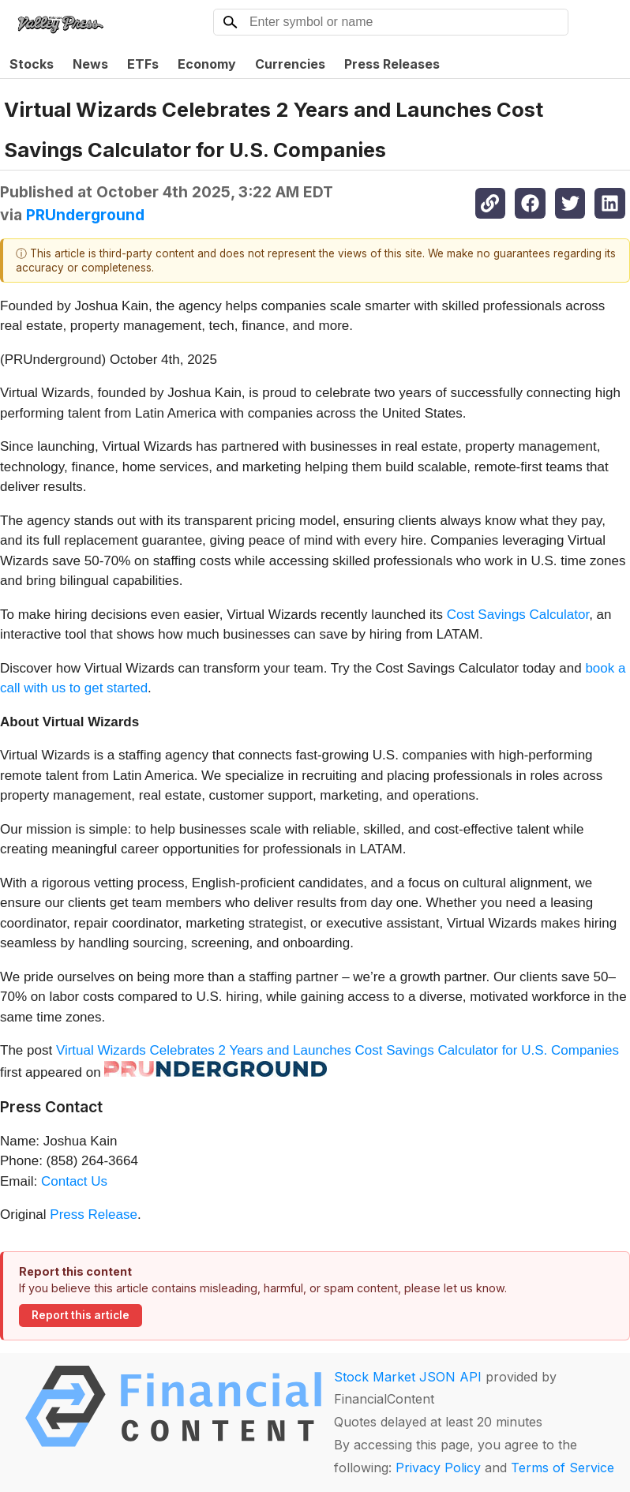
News (90, 64)
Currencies (290, 64)
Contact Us (74, 1181)
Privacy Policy (438, 1467)
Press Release (93, 1214)
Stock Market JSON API (408, 1377)
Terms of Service (562, 1467)
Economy (207, 64)
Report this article (80, 1315)
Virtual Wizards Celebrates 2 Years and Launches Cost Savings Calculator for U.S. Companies (337, 1050)
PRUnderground (85, 214)
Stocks (31, 64)
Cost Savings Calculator (518, 614)
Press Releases (392, 64)
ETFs (143, 64)
